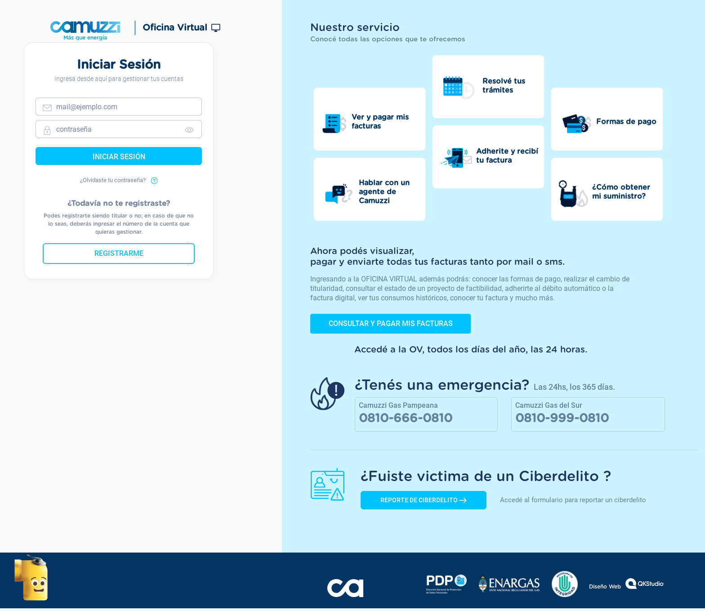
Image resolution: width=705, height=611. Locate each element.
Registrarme (131, 260)
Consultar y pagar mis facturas (391, 324)
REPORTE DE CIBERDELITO (423, 502)
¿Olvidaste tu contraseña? (132, 188)
